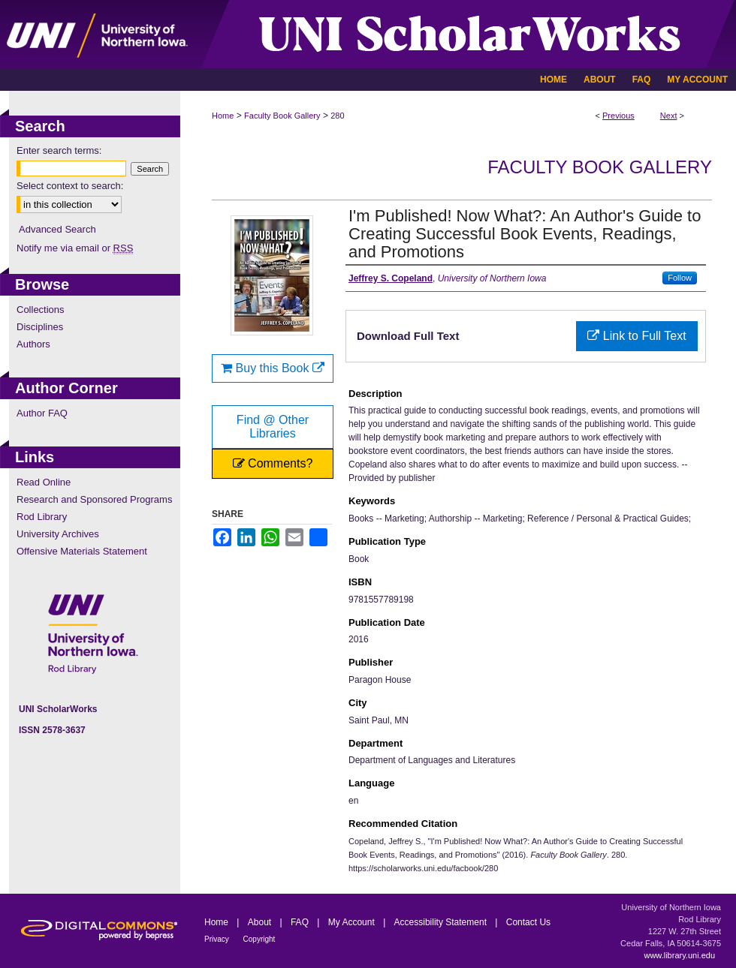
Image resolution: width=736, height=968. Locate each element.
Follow (680, 277)
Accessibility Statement (442, 922)
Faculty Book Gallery (282, 115)
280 (337, 115)
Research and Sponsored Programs (94, 499)
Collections (41, 309)
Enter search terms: (59, 150)
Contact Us (528, 922)
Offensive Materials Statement (82, 551)
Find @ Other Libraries (273, 426)
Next (668, 115)
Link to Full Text (636, 335)
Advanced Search (57, 229)
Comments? (273, 463)
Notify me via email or (75, 248)
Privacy (217, 939)
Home (223, 115)
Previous (618, 115)
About (261, 922)
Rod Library (42, 516)
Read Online (44, 482)
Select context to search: (70, 185)
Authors (33, 344)
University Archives (58, 534)
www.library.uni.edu (679, 955)
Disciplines (40, 326)
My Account (352, 922)
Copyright (259, 939)
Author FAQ (42, 413)
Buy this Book (272, 368)
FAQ (301, 922)
